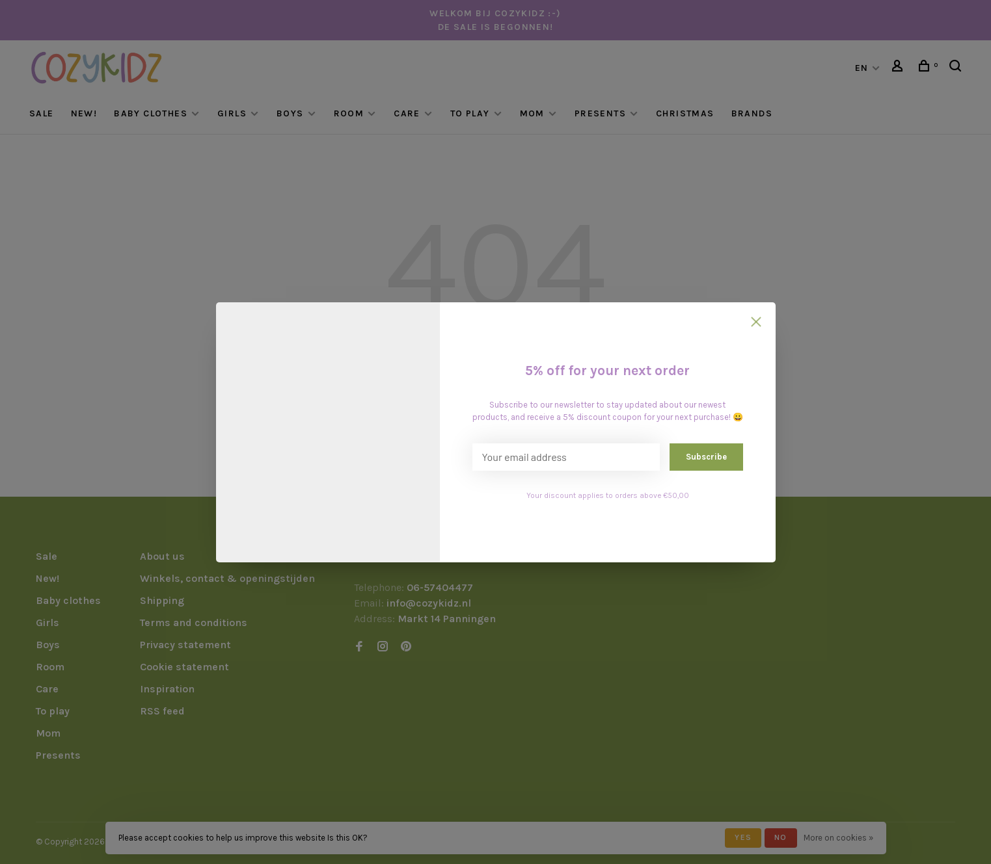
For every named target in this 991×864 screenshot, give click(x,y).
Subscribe (706, 457)
